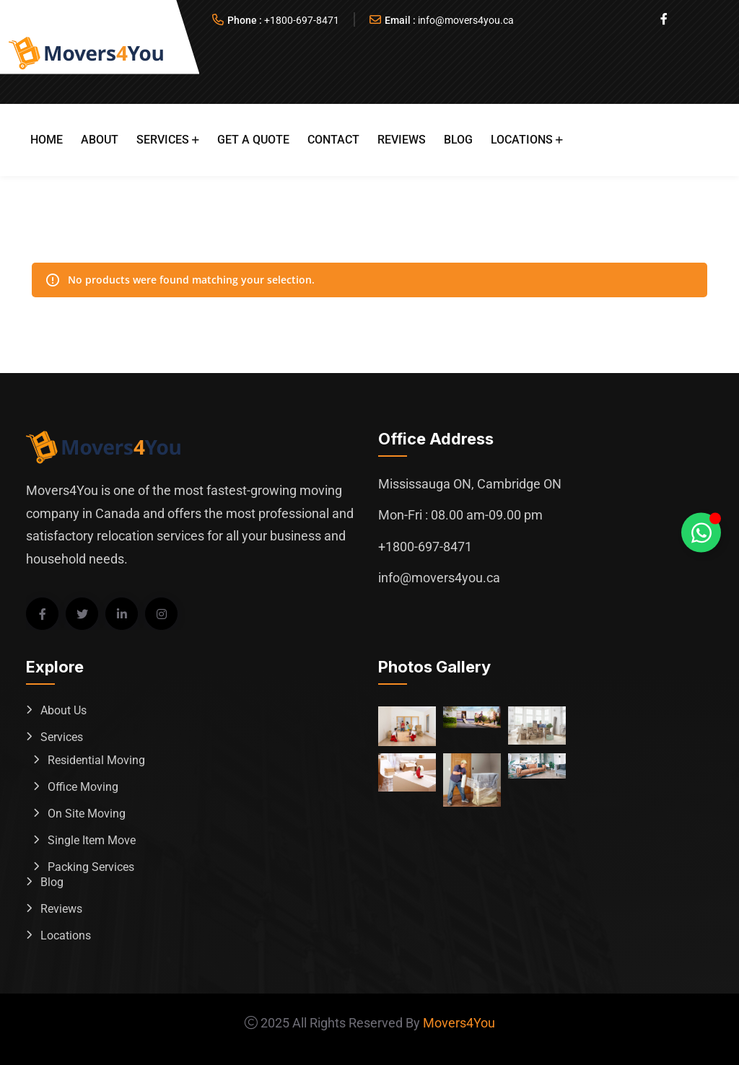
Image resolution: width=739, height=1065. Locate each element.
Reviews (401, 139)
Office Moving (83, 787)
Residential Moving (96, 760)
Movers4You (459, 1022)
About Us (63, 710)
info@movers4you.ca (466, 20)
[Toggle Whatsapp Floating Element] (701, 533)
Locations (522, 139)
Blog (458, 139)
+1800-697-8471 (301, 20)
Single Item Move (92, 840)
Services (162, 139)
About (99, 139)
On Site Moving (87, 813)
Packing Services (91, 867)
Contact (333, 139)
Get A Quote (253, 139)
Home (46, 139)
